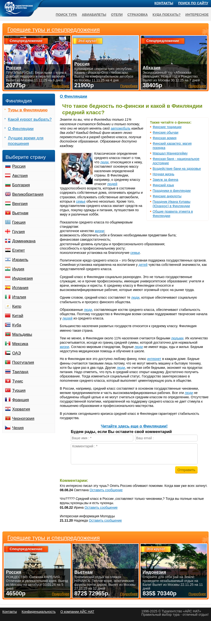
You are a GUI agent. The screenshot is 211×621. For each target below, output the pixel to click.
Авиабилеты (94, 15)
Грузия (18, 231)
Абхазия (151, 67)
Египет (18, 250)
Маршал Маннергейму (170, 153)
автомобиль (121, 128)
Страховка (138, 15)
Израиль (20, 259)
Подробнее (60, 594)
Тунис (17, 381)
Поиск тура (66, 15)
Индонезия (22, 278)
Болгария (21, 185)
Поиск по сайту (193, 3)
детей (143, 265)
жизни (99, 231)
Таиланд (20, 372)
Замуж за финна (165, 180)
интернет (154, 359)
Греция (19, 222)
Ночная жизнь (163, 174)
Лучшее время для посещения (26, 141)
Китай (17, 315)
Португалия (23, 362)
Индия (18, 269)
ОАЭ (16, 353)
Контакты (164, 3)
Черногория (23, 418)
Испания (20, 287)
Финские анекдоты (167, 196)
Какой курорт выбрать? (30, 119)
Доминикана (23, 241)
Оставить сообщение (106, 490)
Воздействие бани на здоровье (177, 169)
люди (104, 162)
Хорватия (21, 409)
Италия (19, 297)
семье (81, 201)
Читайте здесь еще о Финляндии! (134, 426)
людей (112, 184)
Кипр (16, 306)
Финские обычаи (165, 132)
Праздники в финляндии (172, 191)
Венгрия (20, 203)
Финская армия (164, 138)
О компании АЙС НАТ (77, 612)
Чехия (18, 428)
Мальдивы (22, 334)
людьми (177, 338)
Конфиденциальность (39, 612)
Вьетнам (20, 213)
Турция (19, 390)
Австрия (20, 175)
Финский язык (163, 185)
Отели (117, 15)
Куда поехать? (167, 15)
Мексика (20, 344)
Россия (19, 166)
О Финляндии (73, 96)
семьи (135, 253)
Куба (16, 325)
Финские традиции (167, 127)
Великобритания (28, 194)
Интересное (197, 15)
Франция (20, 400)
